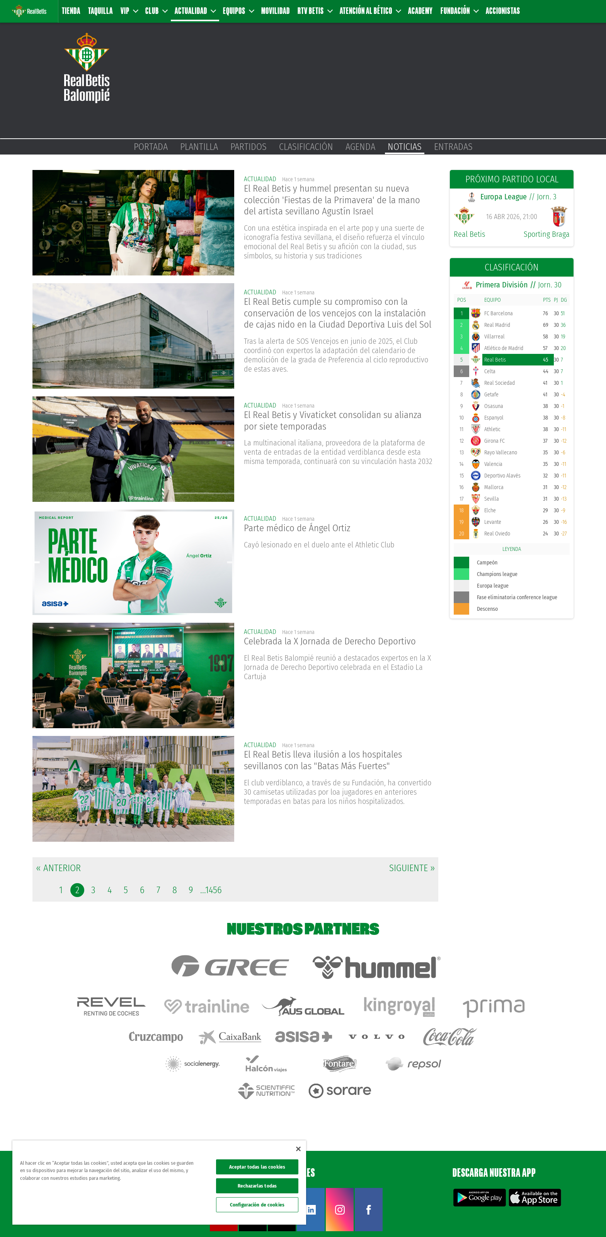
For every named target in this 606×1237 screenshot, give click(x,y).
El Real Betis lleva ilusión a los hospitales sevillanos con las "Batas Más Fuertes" (328, 761)
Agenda (360, 146)
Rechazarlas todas (257, 1186)
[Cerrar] (298, 1149)
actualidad (261, 179)
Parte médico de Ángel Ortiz (300, 529)
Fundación (459, 11)
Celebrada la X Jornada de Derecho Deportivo (335, 642)
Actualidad (195, 11)
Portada (151, 146)
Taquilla (100, 11)
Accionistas (503, 11)
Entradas (453, 146)
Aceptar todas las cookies (257, 1167)
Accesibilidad (550, 1218)
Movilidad (275, 11)
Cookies (525, 1218)
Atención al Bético (370, 11)
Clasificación (306, 146)
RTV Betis (315, 11)
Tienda (71, 11)
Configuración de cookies (257, 1205)
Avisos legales (454, 1218)
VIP (129, 11)
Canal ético (578, 1218)
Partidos (248, 146)
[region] (159, 1182)
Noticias (405, 146)
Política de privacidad (493, 1218)
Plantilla (199, 146)
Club (156, 11)
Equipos (238, 11)
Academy (420, 11)
